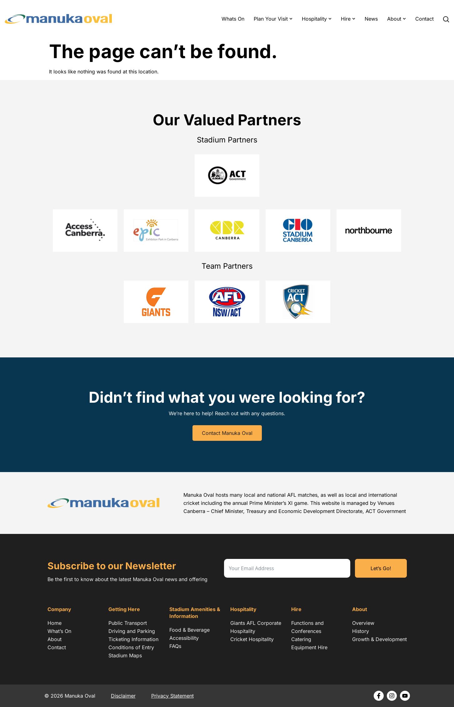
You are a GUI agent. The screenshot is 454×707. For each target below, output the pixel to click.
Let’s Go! (381, 568)
